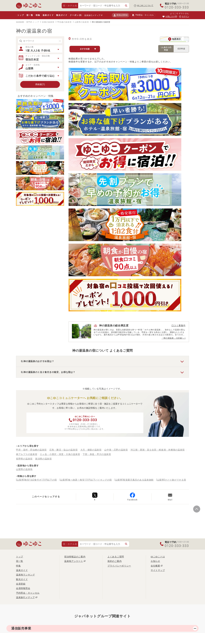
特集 (38, 15)
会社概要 (155, 431)
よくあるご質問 (115, 422)
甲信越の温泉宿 (64, 22)
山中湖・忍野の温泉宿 (116, 315)
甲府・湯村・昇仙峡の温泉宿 (31, 315)
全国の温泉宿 (48, 22)
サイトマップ (158, 435)
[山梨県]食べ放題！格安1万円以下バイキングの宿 (86, 345)
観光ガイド (61, 15)
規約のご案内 (114, 426)
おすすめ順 (88, 49)
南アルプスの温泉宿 (26, 319)
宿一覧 (29, 15)
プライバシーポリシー (119, 431)
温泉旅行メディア (92, 15)
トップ (20, 15)
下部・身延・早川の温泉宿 (97, 319)
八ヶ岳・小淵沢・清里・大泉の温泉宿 (60, 319)
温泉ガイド (48, 15)
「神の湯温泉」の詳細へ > (174, 167)
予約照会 (143, 15)
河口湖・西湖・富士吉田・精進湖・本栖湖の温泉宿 (158, 315)
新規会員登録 (120, 15)
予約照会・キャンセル (28, 458)
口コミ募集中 (179, 155)
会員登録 (20, 449)
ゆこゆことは (158, 422)
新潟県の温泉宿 (43, 324)
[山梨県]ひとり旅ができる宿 (171, 345)
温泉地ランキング (25, 440)
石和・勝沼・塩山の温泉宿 (63, 315)
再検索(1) (40, 84)
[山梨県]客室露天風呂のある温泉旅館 (134, 345)
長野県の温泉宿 (24, 324)
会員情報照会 (23, 453)
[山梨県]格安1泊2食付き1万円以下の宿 (36, 345)
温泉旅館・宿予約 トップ (27, 22)
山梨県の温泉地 (24, 334)
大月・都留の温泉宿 (91, 315)
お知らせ (155, 426)
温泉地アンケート (73, 426)
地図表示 (174, 39)
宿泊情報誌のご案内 (74, 422)
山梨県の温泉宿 (82, 22)
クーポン (75, 15)
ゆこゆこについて (145, 5)
